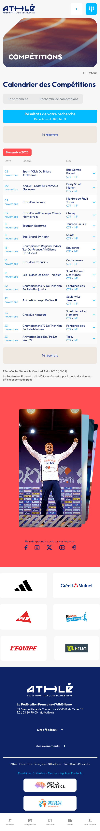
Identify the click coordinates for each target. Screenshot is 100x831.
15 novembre (11, 225)
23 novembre (11, 314)
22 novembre (11, 287)
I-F (76, 177)
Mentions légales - (59, 773)
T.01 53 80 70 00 (27, 712)
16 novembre (11, 262)
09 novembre (11, 187)
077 (68, 177)
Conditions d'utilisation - (33, 773)
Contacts (76, 773)
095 (68, 251)
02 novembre (11, 173)
